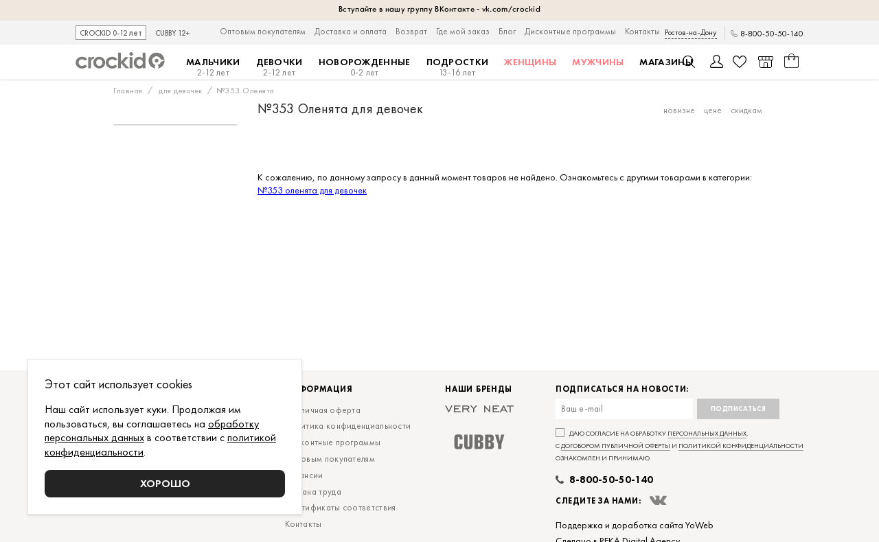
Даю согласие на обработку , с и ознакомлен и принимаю (679, 445)
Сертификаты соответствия (340, 507)
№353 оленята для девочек (312, 190)
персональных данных (706, 433)
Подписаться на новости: (622, 389)
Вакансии (304, 475)
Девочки (279, 67)
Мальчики (213, 67)
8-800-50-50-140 (771, 34)
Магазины (665, 62)
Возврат (411, 31)
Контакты (642, 31)
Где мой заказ (463, 31)
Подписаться (738, 408)
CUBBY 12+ (172, 33)
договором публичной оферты (615, 445)
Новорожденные (365, 67)
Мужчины (598, 62)
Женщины (530, 62)
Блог (507, 31)
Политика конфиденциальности (348, 426)
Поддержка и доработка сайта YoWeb (635, 525)
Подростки (457, 67)
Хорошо (165, 483)
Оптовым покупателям (263, 31)
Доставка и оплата (351, 31)
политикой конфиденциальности (740, 445)
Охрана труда (313, 491)
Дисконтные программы (570, 31)
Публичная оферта (323, 410)
